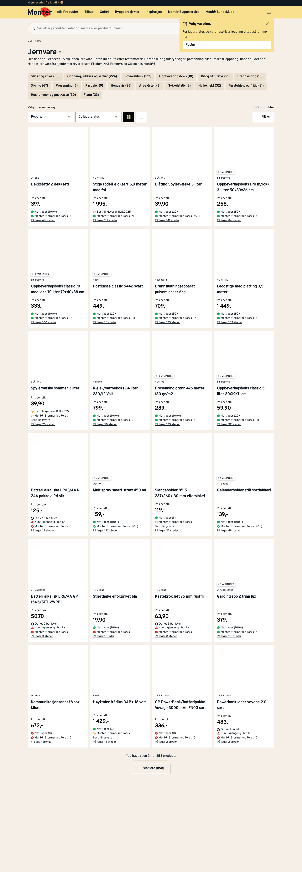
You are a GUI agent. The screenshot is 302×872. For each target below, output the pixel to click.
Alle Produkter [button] (67, 12)
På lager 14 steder (104, 742)
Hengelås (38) (121, 86)
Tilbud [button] (89, 12)
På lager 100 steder (43, 322)
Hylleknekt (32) (209, 86)
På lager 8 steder (166, 636)
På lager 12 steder (42, 531)
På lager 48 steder (229, 531)
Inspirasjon (154, 12)
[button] (51, 117)
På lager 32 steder (229, 424)
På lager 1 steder (103, 636)
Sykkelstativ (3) (179, 86)
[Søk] (32, 28)
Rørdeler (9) (94, 86)
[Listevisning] (141, 117)
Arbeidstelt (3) (149, 86)
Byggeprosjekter (127, 12)
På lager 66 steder (43, 220)
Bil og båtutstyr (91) (215, 76)
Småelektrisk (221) (138, 76)
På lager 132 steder (105, 531)
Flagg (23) (91, 95)
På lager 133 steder (167, 322)
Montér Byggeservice (183, 12)
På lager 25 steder (43, 424)
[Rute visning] (128, 117)
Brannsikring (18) (250, 76)
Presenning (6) (67, 86)
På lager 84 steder (229, 220)
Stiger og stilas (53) (45, 76)
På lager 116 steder (229, 636)
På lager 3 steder (42, 636)
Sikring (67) (39, 86)
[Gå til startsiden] (40, 12)
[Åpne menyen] (268, 12)
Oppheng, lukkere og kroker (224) (92, 76)
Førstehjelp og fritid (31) (246, 86)
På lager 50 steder (105, 424)
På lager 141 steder (167, 220)
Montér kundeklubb (220, 12)
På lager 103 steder (229, 322)
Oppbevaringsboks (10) (176, 76)
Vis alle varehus (41, 742)
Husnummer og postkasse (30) (53, 95)
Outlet (104, 12)
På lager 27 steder (166, 531)
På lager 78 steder (104, 322)
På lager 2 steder (166, 742)
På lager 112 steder (105, 220)
